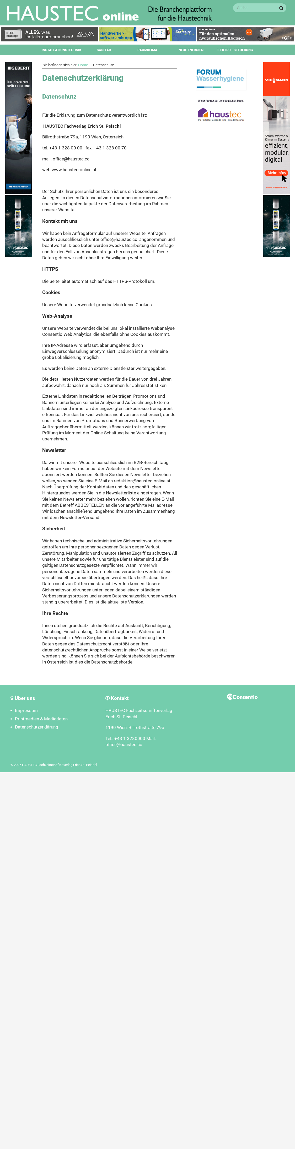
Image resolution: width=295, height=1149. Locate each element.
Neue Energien (191, 50)
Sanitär (104, 50)
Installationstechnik (61, 50)
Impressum (26, 710)
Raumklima (147, 50)
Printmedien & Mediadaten (41, 718)
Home (83, 65)
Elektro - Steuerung (235, 50)
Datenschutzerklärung (36, 727)
